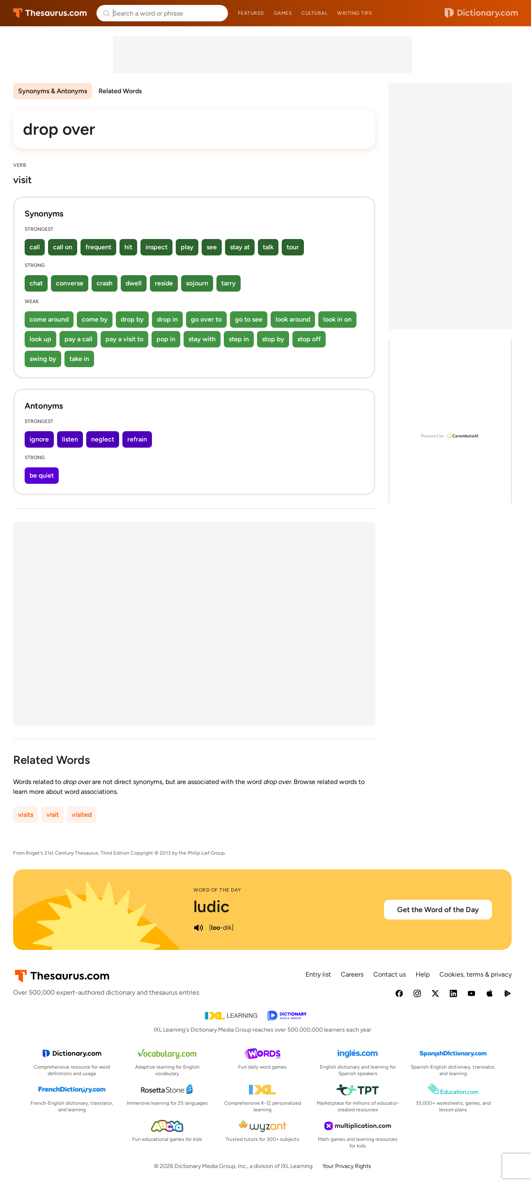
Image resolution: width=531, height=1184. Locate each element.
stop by (273, 339)
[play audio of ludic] (198, 928)
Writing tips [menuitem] (354, 13)
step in (239, 339)
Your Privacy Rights (346, 1166)
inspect (156, 247)
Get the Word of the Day (438, 909)
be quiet (42, 475)
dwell (134, 283)
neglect (102, 439)
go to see (248, 319)
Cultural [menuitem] (314, 13)
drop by (132, 319)
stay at (240, 247)
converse (69, 283)
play (187, 247)
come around (49, 319)
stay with (202, 339)
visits (25, 814)
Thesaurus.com (50, 13)
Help (423, 974)
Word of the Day (217, 890)
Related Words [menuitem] (120, 91)
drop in (167, 319)
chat (36, 283)
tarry (228, 283)
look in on (337, 319)
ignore (39, 439)
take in (79, 359)
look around (293, 319)
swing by (43, 359)
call (35, 247)
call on (62, 247)
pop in (165, 339)
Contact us (389, 974)
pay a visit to (124, 339)
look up (40, 339)
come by (95, 319)
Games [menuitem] (283, 13)
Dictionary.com (481, 13)
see (212, 247)
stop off (309, 339)
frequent (98, 247)
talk (268, 247)
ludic (211, 906)
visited (82, 814)
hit (128, 247)
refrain (137, 439)
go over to (206, 319)
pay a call (78, 339)
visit (52, 814)
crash (105, 283)
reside (164, 283)
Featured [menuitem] (251, 13)
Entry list (318, 974)
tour (293, 247)
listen (70, 439)
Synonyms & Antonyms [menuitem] (52, 91)
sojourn (197, 283)
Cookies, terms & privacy (475, 974)
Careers (352, 974)
